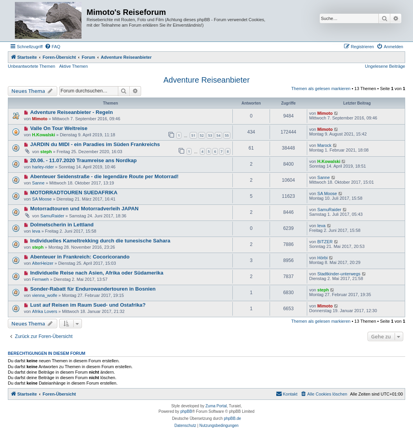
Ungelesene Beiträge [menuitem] (385, 66)
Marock (324, 145)
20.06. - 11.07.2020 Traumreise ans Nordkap (83, 160)
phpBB (186, 411)
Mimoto (39, 118)
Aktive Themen (73, 66)
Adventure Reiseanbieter (206, 80)
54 (218, 135)
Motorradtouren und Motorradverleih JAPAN (84, 208)
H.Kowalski (43, 134)
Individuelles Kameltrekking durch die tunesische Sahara (100, 241)
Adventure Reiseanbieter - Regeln (71, 112)
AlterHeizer (42, 263)
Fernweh (40, 279)
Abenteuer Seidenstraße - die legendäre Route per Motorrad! (104, 176)
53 (210, 135)
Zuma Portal (215, 406)
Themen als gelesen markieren (320, 88)
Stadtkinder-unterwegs (338, 273)
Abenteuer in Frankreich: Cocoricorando (80, 257)
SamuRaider (52, 215)
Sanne (38, 183)
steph (46, 151)
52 (202, 135)
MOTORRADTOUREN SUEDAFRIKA (74, 192)
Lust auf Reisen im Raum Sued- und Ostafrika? (88, 305)
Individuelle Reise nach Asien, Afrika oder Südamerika (96, 273)
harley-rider (43, 166)
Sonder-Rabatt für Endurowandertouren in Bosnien (93, 289)
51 (193, 135)
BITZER (325, 241)
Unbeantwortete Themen (31, 66)
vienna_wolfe (44, 295)
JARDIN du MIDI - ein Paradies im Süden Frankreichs (95, 144)
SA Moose (42, 199)
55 (227, 135)
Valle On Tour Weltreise (58, 128)
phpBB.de (232, 418)
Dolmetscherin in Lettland (62, 225)
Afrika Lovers (44, 311)
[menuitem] (52, 46)
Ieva (36, 231)
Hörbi (322, 257)
